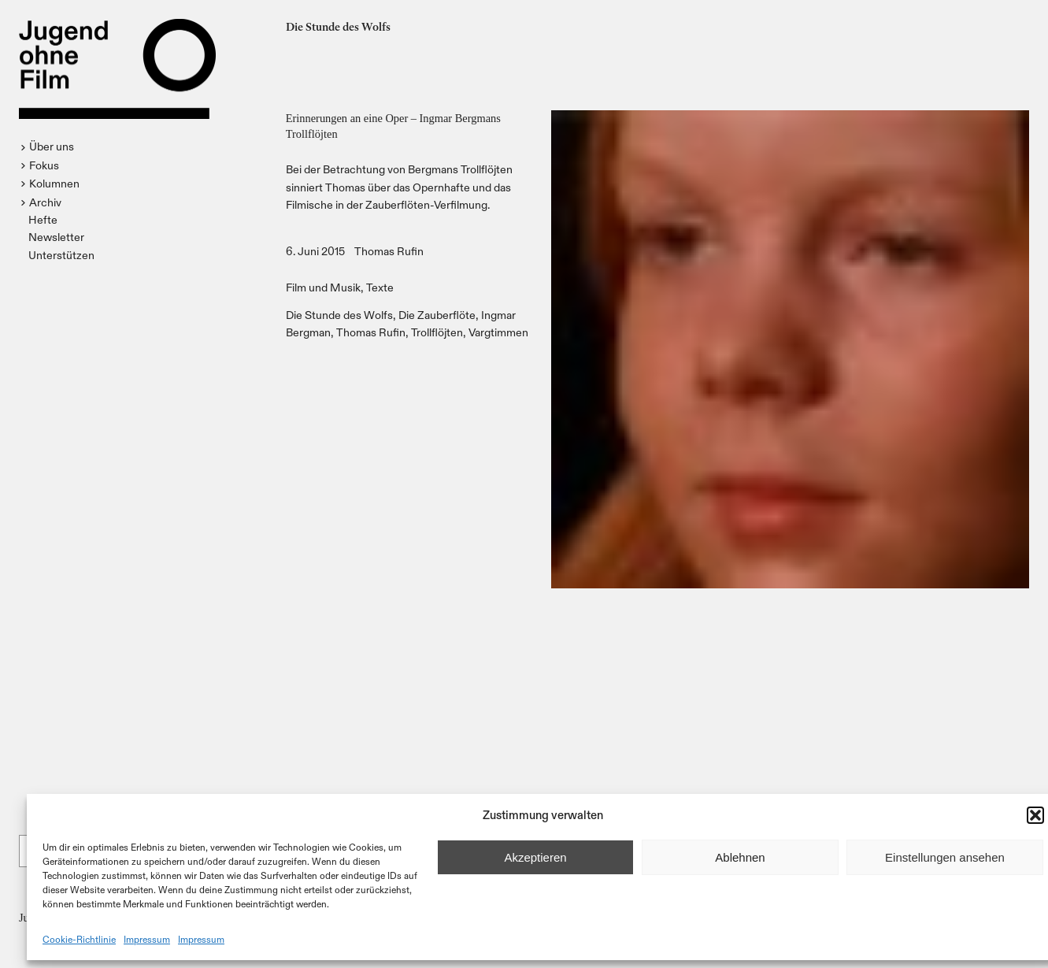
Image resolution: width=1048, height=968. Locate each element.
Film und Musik (323, 287)
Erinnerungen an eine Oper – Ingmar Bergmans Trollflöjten (393, 126)
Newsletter (56, 236)
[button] (1035, 815)
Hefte (42, 219)
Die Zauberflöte (437, 314)
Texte (380, 287)
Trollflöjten (437, 332)
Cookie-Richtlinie (79, 938)
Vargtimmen (498, 332)
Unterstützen (61, 254)
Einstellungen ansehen (945, 857)
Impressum (147, 938)
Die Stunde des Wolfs (339, 314)
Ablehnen (740, 857)
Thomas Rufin (389, 251)
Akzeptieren (535, 857)
